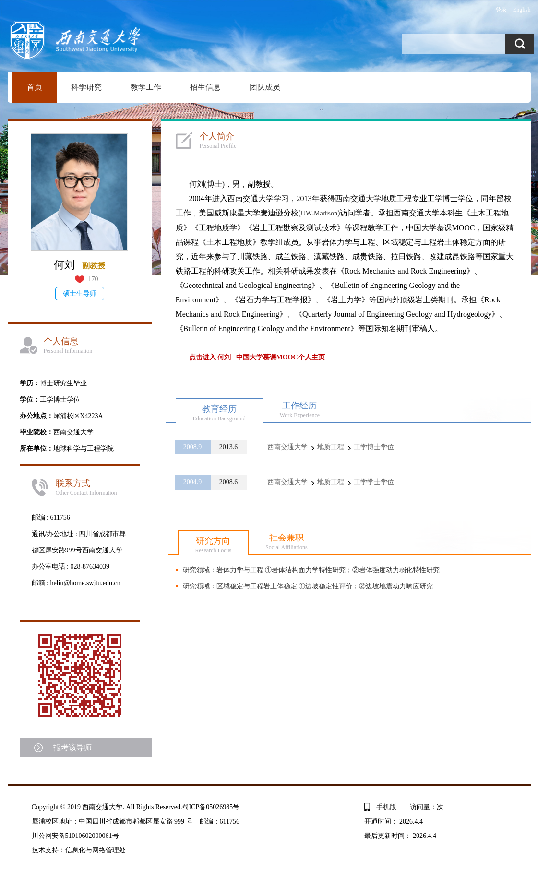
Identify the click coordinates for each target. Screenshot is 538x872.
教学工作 (146, 87)
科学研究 (86, 87)
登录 (501, 9)
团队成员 (265, 87)
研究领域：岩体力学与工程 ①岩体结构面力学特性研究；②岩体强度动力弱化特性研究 (311, 569)
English (522, 9)
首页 (34, 87)
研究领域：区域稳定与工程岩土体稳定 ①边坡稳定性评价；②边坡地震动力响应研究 (308, 586)
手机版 (386, 807)
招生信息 (205, 87)
